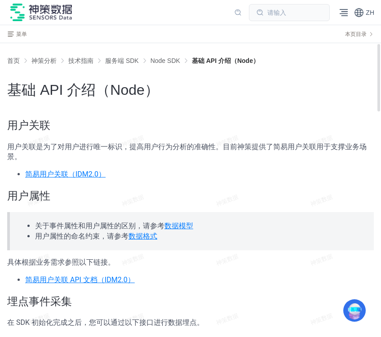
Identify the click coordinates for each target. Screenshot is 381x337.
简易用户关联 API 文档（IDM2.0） (80, 279)
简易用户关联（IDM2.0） (65, 174)
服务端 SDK (122, 60)
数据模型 (178, 226)
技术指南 (80, 60)
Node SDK (165, 60)
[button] (364, 13)
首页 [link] (13, 61)
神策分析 (44, 60)
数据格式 (142, 236)
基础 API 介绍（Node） (225, 60)
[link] (44, 61)
